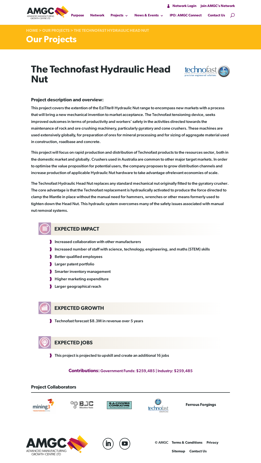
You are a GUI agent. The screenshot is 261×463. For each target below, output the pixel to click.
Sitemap (178, 451)
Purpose (77, 15)
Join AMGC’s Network (218, 6)
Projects (117, 15)
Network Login (184, 6)
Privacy (212, 443)
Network (97, 15)
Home (32, 31)
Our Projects (56, 31)
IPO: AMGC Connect (186, 15)
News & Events (146, 15)
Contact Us (216, 15)
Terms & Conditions (187, 443)
